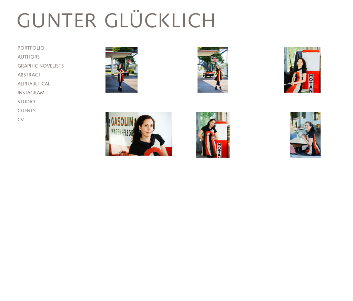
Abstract (29, 75)
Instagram (31, 93)
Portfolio (31, 48)
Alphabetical (34, 84)
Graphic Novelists (41, 66)
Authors (29, 57)
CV (21, 119)
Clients (27, 110)
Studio (26, 102)
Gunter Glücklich (116, 21)
